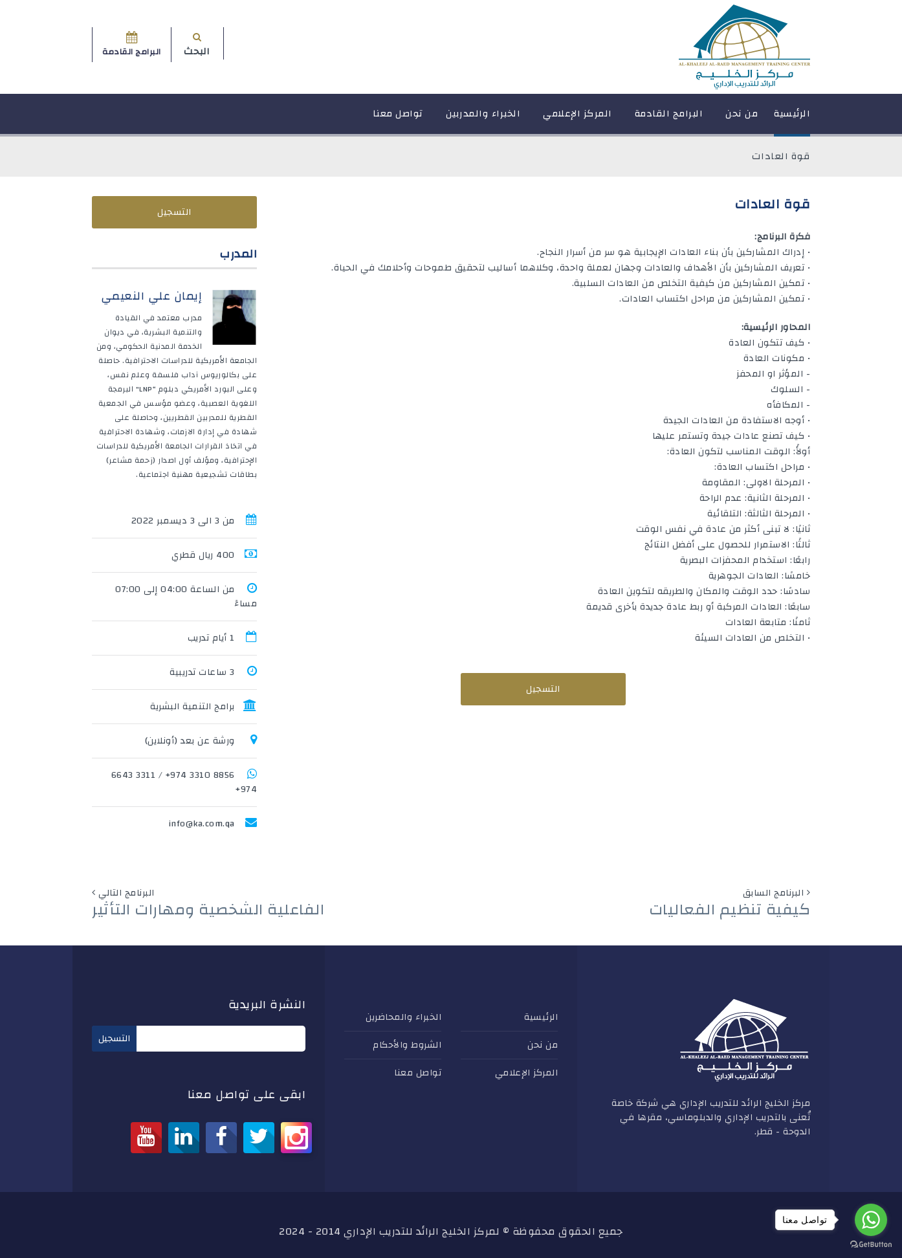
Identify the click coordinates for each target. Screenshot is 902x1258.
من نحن (741, 119)
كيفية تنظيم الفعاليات (730, 910)
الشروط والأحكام (407, 1045)
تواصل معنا (398, 119)
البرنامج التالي (126, 893)
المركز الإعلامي (577, 119)
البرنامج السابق (773, 893)
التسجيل (543, 689)
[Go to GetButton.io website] (871, 1245)
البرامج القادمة (669, 119)
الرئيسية (792, 119)
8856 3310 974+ (200, 775)
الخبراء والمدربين (483, 119)
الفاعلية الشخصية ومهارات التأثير (208, 910)
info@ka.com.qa (201, 823)
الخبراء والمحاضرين (403, 1017)
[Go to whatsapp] (871, 1220)
